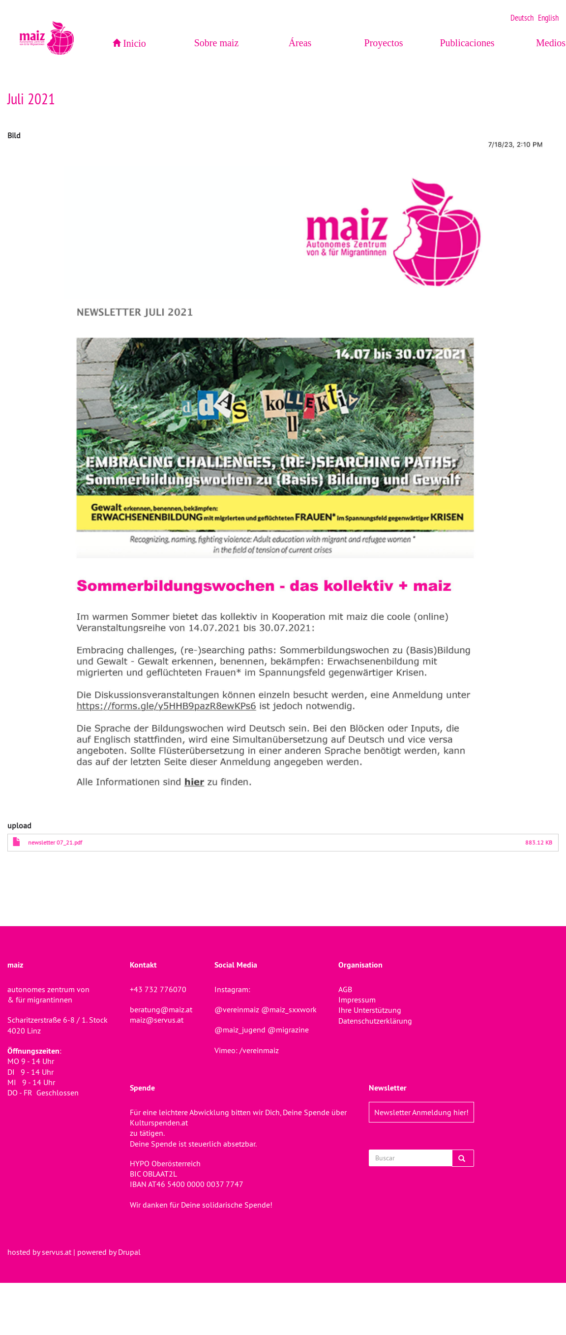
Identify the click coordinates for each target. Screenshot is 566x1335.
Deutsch (522, 17)
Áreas (300, 42)
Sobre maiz (216, 42)
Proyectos (383, 42)
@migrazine (288, 1029)
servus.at (56, 1252)
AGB (345, 989)
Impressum (357, 999)
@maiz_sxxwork (289, 1009)
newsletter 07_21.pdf (55, 842)
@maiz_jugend (240, 1029)
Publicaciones (467, 42)
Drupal (129, 1252)
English (548, 17)
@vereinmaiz (236, 1009)
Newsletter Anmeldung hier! (421, 1112)
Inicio (134, 43)
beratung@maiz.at (161, 1009)
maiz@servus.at (156, 1020)
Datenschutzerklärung (375, 1021)
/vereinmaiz (258, 1050)
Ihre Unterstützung (369, 1010)
